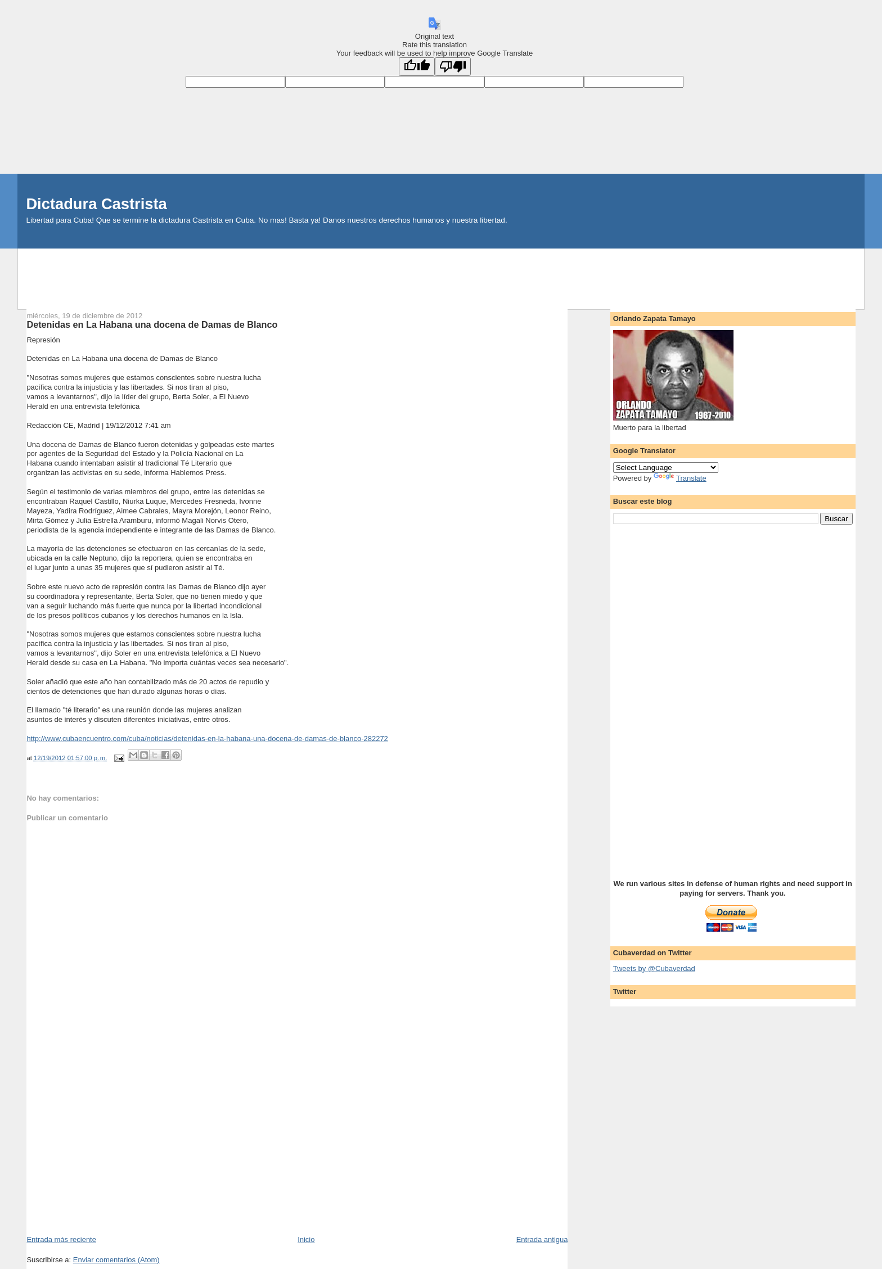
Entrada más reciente (61, 1239)
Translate (680, 478)
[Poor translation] (453, 66)
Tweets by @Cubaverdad (654, 968)
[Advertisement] (441, 274)
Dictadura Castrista (96, 204)
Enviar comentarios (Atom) (116, 1260)
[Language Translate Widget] (665, 467)
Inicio (306, 1239)
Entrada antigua (542, 1239)
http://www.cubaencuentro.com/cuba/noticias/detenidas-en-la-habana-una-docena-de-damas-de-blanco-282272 (207, 738)
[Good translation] (417, 66)
